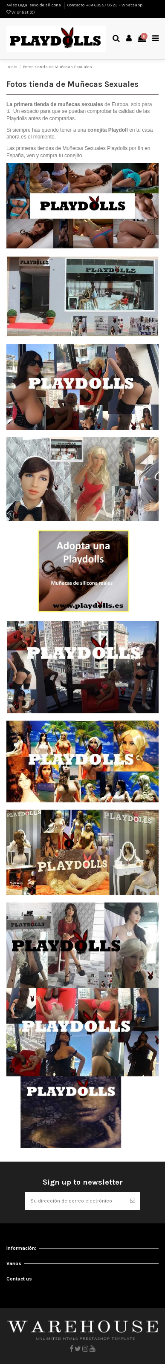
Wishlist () (20, 12)
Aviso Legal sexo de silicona (34, 5)
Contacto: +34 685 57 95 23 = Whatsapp (104, 5)
